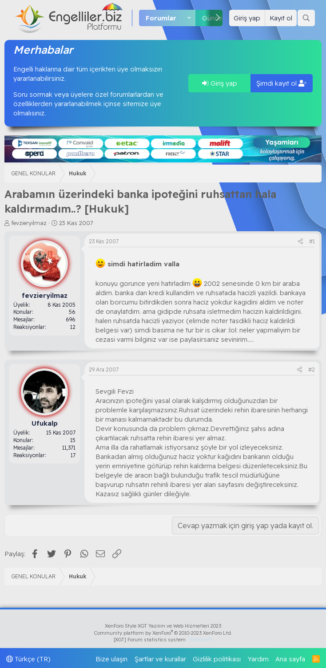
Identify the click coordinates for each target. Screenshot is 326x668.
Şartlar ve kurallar (160, 659)
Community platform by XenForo (163, 633)
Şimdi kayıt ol (281, 83)
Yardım (258, 659)
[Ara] (306, 18)
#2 (311, 369)
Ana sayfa (290, 659)
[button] (189, 18)
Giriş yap (219, 83)
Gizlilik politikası (217, 659)
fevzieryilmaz (29, 222)
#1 (312, 241)
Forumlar (161, 18)
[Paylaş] (300, 242)
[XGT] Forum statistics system (163, 639)
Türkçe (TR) (28, 659)
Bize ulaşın (111, 659)
